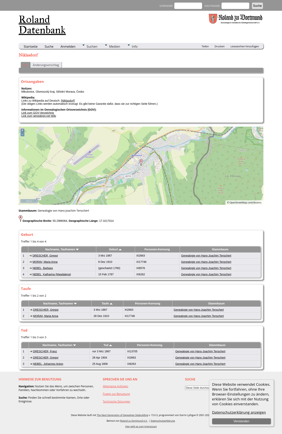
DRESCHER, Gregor (45, 255)
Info (134, 46)
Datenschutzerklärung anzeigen (239, 412)
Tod (108, 345)
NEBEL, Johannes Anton (48, 363)
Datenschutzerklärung (163, 420)
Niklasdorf (68, 100)
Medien (114, 46)
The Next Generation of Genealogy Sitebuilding (122, 415)
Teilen (205, 46)
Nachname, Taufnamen (62, 249)
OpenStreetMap (238, 202)
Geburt (115, 249)
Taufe (107, 303)
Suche (49, 46)
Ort (25, 65)
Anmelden (68, 46)
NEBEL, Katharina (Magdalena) (52, 274)
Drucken (220, 46)
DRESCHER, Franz (45, 351)
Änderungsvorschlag (46, 65)
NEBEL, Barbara (43, 268)
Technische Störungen (116, 401)
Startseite (31, 46)
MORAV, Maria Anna (45, 261)
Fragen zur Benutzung (116, 394)
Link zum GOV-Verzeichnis (37, 112)
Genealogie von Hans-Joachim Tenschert (206, 255)
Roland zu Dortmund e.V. (133, 420)
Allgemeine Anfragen (115, 386)
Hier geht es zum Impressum (141, 426)
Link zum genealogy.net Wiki (38, 115)
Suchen (92, 46)
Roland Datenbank (42, 24)
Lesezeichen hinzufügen (244, 46)
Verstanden (241, 421)
